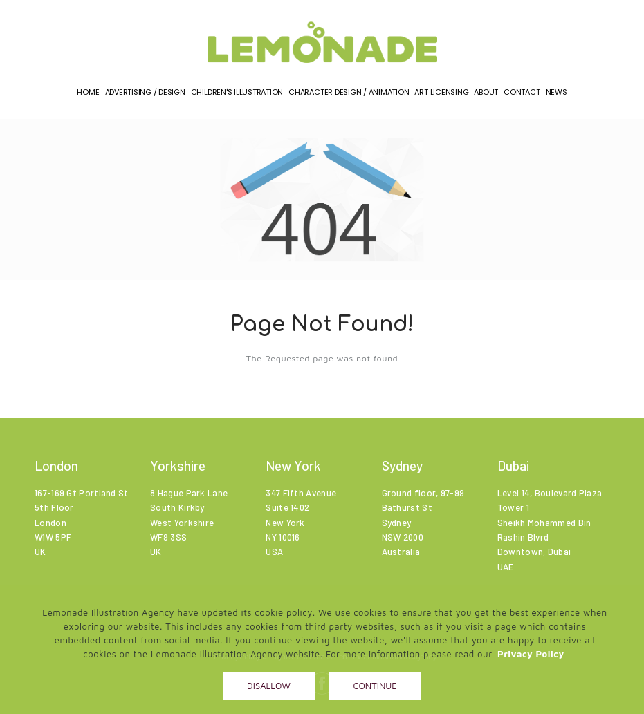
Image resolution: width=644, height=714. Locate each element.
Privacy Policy (530, 653)
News (556, 96)
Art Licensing (441, 96)
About (486, 96)
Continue (374, 685)
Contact (522, 96)
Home (88, 96)
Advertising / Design (145, 96)
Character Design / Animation (348, 96)
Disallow (269, 685)
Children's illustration (237, 96)
